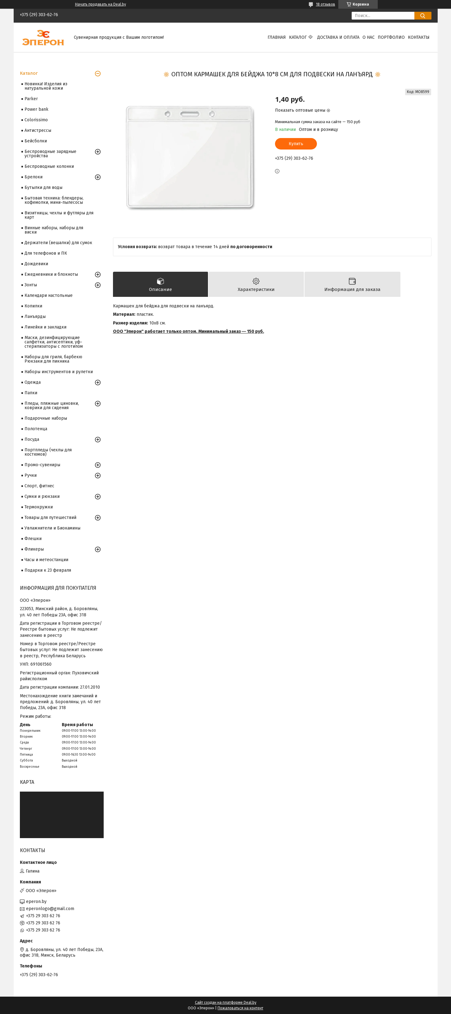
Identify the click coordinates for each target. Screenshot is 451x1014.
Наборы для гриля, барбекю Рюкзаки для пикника (53, 359)
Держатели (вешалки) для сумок (58, 242)
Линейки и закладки (45, 327)
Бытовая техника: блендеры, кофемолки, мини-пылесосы (54, 200)
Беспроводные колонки (49, 166)
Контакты (419, 37)
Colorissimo (36, 120)
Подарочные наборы (46, 418)
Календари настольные (49, 295)
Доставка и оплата (338, 37)
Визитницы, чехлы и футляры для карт (59, 215)
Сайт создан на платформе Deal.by (225, 1002)
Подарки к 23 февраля (48, 570)
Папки (31, 392)
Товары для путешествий (50, 517)
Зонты (31, 285)
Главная (277, 37)
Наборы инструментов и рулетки (59, 371)
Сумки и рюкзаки (42, 496)
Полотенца (36, 428)
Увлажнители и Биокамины (52, 528)
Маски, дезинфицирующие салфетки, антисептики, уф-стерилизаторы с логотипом (54, 342)
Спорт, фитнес (39, 486)
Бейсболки (36, 141)
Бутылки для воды (43, 187)
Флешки (33, 538)
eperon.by (36, 901)
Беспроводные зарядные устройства (50, 154)
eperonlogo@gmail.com (50, 908)
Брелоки (34, 177)
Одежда (33, 382)
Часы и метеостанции (46, 559)
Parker (31, 98)
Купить (296, 143)
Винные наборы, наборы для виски (54, 230)
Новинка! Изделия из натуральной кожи (46, 86)
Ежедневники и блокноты (51, 274)
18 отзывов (325, 4)
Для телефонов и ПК (46, 253)
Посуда (32, 439)
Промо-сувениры (42, 464)
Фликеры (34, 549)
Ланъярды (35, 316)
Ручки (31, 475)
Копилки (33, 306)
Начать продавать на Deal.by (100, 4)
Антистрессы (38, 130)
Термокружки (39, 507)
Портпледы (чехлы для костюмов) (48, 452)
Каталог (298, 37)
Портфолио (391, 37)
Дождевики (36, 263)
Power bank (36, 109)
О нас (369, 37)
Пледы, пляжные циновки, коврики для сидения (52, 405)
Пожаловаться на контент (240, 1008)
